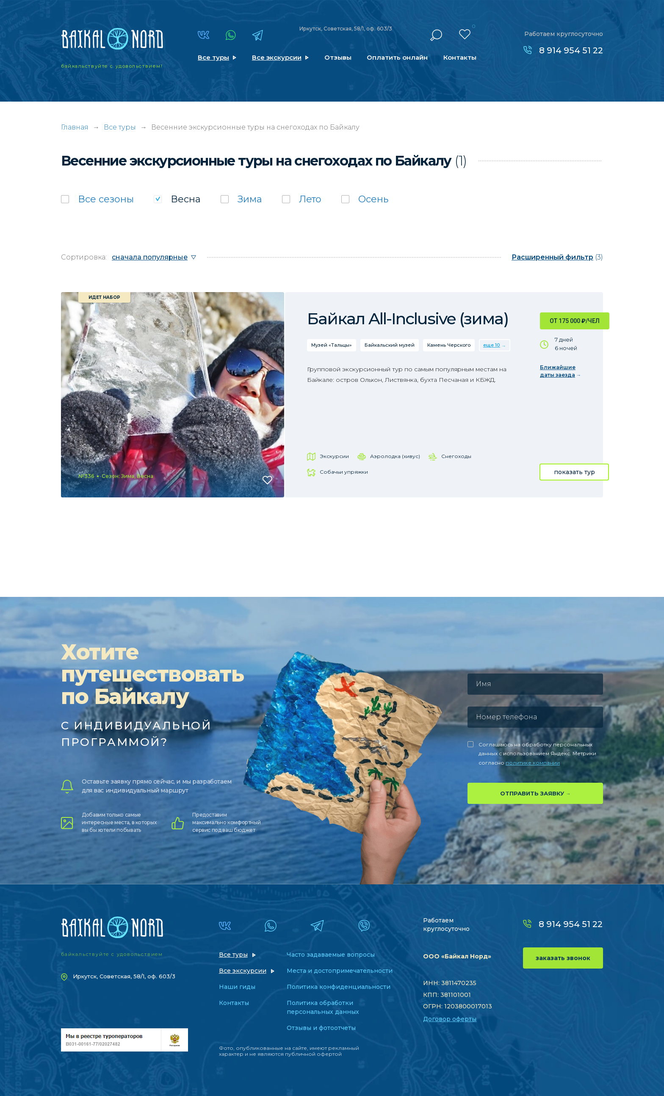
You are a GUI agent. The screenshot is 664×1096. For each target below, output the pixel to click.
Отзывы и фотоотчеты (321, 1028)
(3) (557, 257)
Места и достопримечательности (340, 971)
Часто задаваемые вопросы (331, 954)
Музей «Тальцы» (331, 345)
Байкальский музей (390, 345)
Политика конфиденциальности (338, 987)
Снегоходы (456, 456)
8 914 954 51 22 (571, 50)
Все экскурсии (277, 57)
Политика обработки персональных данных (323, 1007)
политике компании (533, 762)
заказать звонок (563, 958)
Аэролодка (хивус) (395, 456)
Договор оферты (449, 1019)
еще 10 (491, 345)
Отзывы (337, 57)
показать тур (574, 472)
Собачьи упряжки (344, 472)
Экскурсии (334, 456)
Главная (75, 127)
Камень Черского (448, 345)
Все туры (213, 57)
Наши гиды (237, 987)
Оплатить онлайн (397, 57)
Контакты (459, 57)
